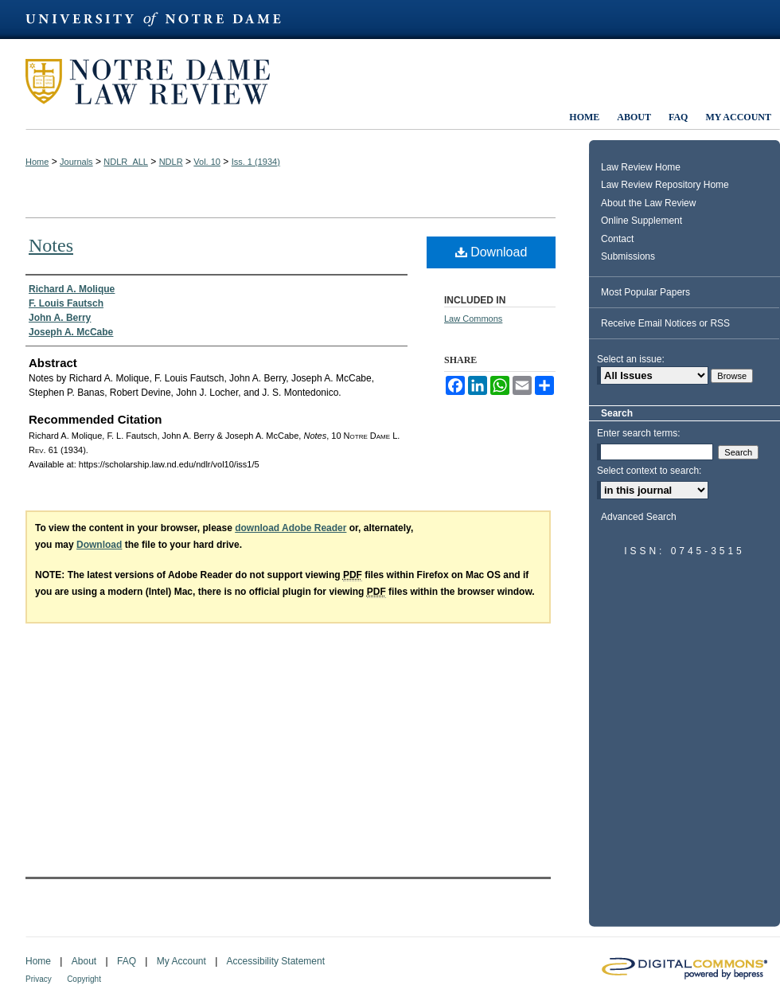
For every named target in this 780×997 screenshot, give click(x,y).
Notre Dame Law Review (159, 81)
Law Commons (473, 318)
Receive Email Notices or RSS (665, 323)
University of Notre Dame (160, 19)
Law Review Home (641, 167)
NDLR (171, 161)
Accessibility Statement (276, 961)
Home (37, 161)
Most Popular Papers (645, 292)
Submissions (628, 256)
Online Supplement (641, 220)
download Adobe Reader (290, 528)
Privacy (38, 979)
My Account (181, 961)
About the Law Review (648, 203)
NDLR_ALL (125, 161)
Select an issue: (631, 359)
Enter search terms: (639, 433)
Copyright (84, 979)
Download (491, 252)
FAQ (126, 961)
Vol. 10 (206, 161)
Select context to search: (649, 470)
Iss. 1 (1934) (256, 161)
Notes (51, 245)
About (84, 961)
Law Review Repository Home (665, 184)
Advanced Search (639, 516)
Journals (76, 161)
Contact (617, 238)
